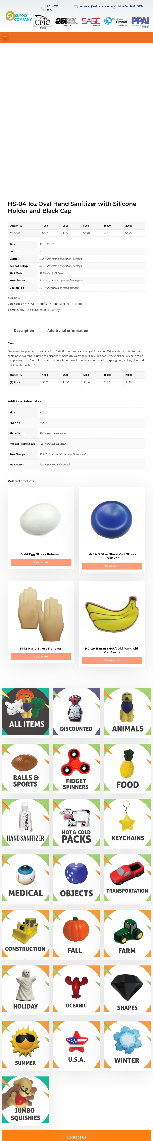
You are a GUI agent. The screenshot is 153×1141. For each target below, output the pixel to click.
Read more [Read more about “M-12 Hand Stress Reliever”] (41, 652)
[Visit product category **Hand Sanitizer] (25, 819)
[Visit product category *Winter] (127, 1041)
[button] (5, 37)
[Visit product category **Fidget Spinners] (76, 763)
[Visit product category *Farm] (127, 930)
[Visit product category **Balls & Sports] (25, 763)
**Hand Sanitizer (55, 303)
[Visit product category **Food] (127, 763)
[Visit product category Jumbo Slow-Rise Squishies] (25, 1096)
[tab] (23, 330)
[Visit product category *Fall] (76, 930)
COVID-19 (20, 309)
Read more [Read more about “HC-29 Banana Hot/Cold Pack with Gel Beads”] (112, 656)
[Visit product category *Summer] (25, 1041)
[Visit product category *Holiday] (25, 985)
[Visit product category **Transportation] (127, 874)
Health (32, 309)
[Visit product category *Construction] (25, 930)
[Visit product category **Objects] (76, 874)
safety (52, 309)
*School (72, 303)
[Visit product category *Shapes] (127, 985)
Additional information (63, 329)
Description (23, 329)
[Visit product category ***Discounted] (76, 708)
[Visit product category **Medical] (25, 874)
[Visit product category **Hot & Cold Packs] (76, 819)
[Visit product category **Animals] (127, 708)
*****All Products (33, 303)
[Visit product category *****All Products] (25, 708)
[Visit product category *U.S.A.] (76, 1041)
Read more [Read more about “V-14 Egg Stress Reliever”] (41, 560)
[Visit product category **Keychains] (127, 819)
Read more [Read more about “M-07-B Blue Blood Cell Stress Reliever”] (112, 564)
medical (42, 309)
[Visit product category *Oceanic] (76, 985)
